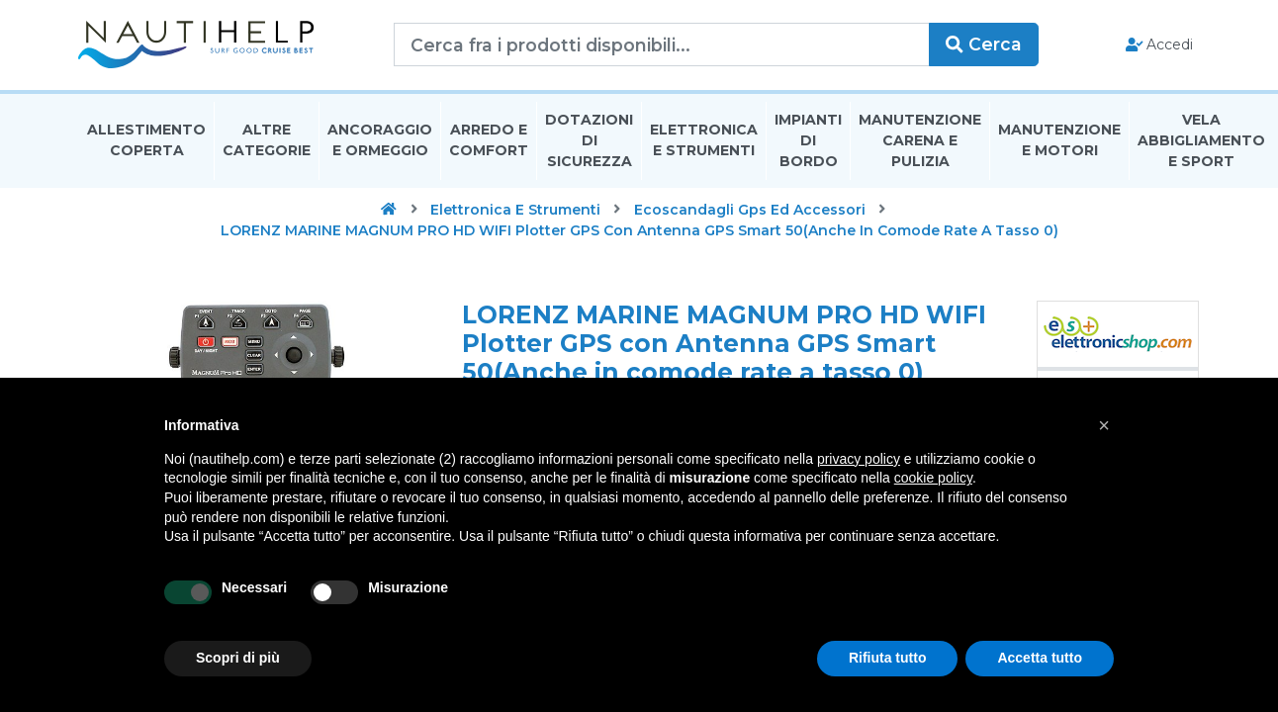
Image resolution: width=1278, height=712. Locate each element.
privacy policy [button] (858, 459)
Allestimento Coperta (146, 142)
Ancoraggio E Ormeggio (379, 142)
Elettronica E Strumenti (704, 142)
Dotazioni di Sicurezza (589, 142)
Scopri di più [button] (238, 658)
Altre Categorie (267, 142)
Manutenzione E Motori (1059, 142)
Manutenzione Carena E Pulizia (920, 142)
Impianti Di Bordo (808, 142)
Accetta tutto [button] (1039, 658)
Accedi (1158, 45)
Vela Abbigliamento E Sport (1201, 142)
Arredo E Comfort (488, 142)
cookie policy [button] (933, 478)
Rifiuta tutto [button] (888, 658)
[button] (1104, 425)
